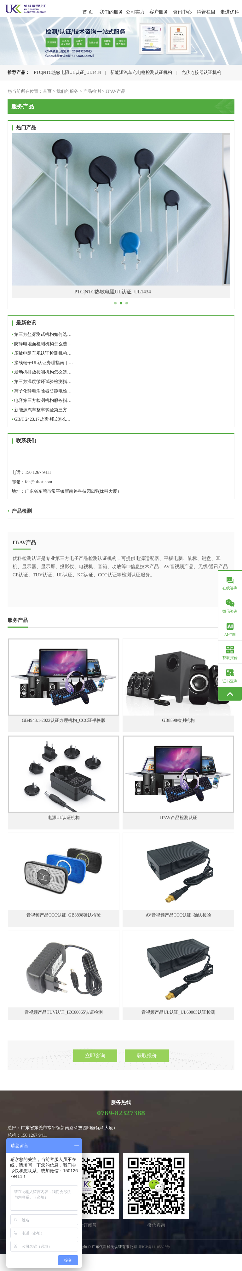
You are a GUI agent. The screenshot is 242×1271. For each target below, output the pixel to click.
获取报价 (147, 1062)
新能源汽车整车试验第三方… (42, 410)
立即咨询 (95, 1062)
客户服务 (158, 11)
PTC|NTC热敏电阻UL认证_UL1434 (67, 72)
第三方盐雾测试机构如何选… (42, 334)
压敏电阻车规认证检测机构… (42, 353)
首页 (47, 91)
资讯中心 (182, 11)
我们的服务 (111, 11)
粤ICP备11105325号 (154, 1247)
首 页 (88, 11)
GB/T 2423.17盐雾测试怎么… (41, 419)
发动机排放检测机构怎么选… (42, 372)
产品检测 (92, 91)
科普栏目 (206, 11)
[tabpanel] (121, 220)
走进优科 (229, 11)
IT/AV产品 (116, 91)
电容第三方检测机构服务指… (42, 400)
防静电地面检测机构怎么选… (42, 343)
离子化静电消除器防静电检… (42, 391)
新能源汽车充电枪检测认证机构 (141, 72)
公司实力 (135, 11)
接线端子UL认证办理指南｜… (42, 362)
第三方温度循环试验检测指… (42, 381)
